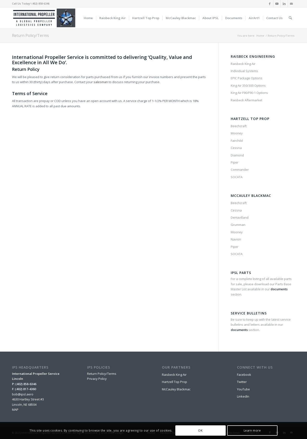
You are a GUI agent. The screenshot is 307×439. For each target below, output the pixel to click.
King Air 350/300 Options (248, 85)
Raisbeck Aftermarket (246, 100)
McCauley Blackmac (176, 389)
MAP (15, 409)
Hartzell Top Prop (174, 382)
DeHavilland (239, 217)
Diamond (237, 155)
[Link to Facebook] (269, 3)
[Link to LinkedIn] (284, 3)
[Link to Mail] (291, 3)
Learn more (252, 430)
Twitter (242, 382)
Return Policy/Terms (30, 35)
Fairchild (237, 140)
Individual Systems (244, 71)
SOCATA (236, 177)
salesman (101, 82)
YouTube (243, 389)
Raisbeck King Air (243, 64)
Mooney (237, 133)
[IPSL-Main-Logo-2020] (45, 18)
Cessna (236, 148)
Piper (234, 162)
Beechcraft (239, 126)
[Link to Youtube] (276, 3)
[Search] (290, 18)
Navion (236, 239)
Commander (240, 169)
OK (200, 430)
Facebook (244, 374)
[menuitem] (88, 18)
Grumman (238, 224)
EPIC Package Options (246, 78)
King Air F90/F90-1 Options (249, 93)
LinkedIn (243, 396)
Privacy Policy (97, 378)
